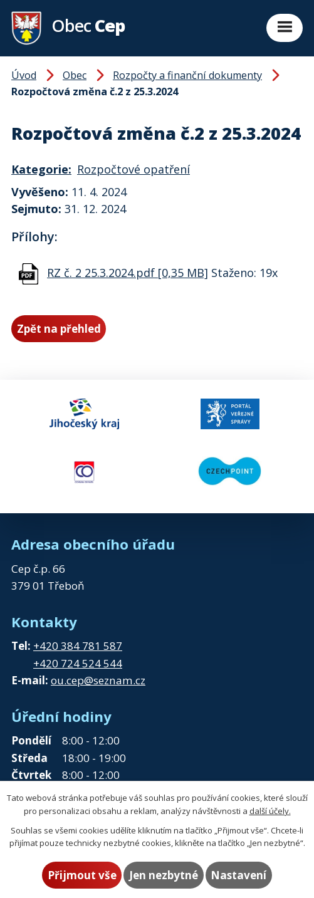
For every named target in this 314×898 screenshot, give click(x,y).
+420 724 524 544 (77, 663)
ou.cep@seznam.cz (98, 680)
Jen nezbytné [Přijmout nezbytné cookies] (163, 875)
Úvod (23, 75)
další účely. (270, 811)
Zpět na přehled (59, 328)
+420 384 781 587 (77, 646)
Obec (74, 75)
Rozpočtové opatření (133, 169)
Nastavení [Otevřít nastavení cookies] (238, 875)
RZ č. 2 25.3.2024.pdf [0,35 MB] (127, 272)
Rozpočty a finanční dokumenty (187, 75)
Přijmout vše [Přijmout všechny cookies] (82, 875)
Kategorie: (41, 169)
